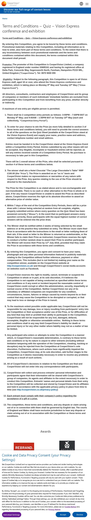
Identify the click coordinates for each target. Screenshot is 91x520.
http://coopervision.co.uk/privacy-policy (37, 390)
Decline (80, 516)
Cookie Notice (70, 509)
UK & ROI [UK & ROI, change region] (81, 4)
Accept (63, 516)
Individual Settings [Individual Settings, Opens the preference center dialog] (12, 517)
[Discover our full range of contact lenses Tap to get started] (45, 11)
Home (4, 18)
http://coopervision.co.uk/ (20, 266)
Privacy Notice (54, 511)
